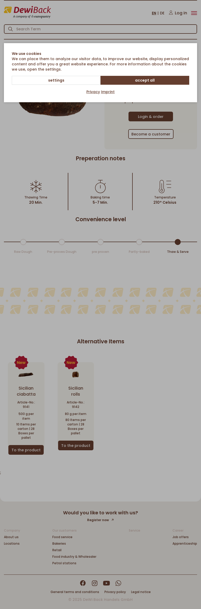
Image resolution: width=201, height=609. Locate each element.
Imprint (108, 91)
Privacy (93, 91)
